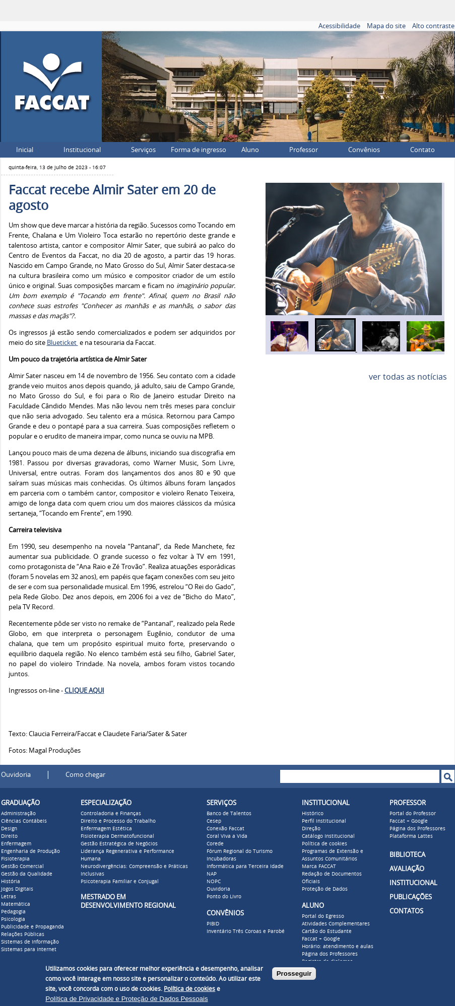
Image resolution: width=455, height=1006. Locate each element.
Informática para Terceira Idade (245, 867)
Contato (422, 150)
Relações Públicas (22, 934)
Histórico (312, 814)
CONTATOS (406, 911)
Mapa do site (386, 26)
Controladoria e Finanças (111, 814)
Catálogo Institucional (328, 836)
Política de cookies (324, 844)
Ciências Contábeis (24, 821)
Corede (215, 844)
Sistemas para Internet (28, 950)
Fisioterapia (15, 859)
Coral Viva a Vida (227, 836)
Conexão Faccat (225, 829)
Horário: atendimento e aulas (337, 947)
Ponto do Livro (224, 897)
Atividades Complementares (336, 924)
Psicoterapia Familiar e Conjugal (120, 882)
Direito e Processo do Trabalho (118, 821)
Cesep (214, 821)
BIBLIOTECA (407, 854)
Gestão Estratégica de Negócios (119, 844)
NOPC (214, 882)
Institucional (82, 150)
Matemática (15, 904)
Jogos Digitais (17, 889)
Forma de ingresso (198, 150)
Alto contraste (433, 26)
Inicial (24, 150)
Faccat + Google (321, 939)
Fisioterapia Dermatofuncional (117, 836)
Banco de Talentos (229, 814)
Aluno (250, 150)
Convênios (364, 150)
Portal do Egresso (323, 916)
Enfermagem (16, 844)
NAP (212, 874)
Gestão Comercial (22, 867)
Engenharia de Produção (30, 851)
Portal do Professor (412, 814)
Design (9, 829)
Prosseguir (294, 973)
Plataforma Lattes (411, 836)
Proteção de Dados (325, 889)
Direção (311, 829)
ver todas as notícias (408, 377)
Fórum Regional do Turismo (240, 851)
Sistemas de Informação (30, 942)
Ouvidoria (16, 774)
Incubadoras (221, 859)
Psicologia (13, 919)
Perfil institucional (324, 821)
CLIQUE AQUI (84, 690)
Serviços (143, 150)
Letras (8, 897)
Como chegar (85, 774)
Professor (303, 150)
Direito (9, 836)
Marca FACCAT (319, 867)
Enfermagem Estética (106, 829)
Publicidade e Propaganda (32, 927)
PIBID (213, 924)
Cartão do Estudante (327, 931)
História (10, 882)
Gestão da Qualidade (26, 874)
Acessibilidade (339, 26)
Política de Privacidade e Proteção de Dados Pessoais (126, 998)
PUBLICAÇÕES (410, 897)
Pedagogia (13, 912)
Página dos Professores (330, 954)
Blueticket (62, 342)
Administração (18, 814)
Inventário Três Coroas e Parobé (246, 931)
